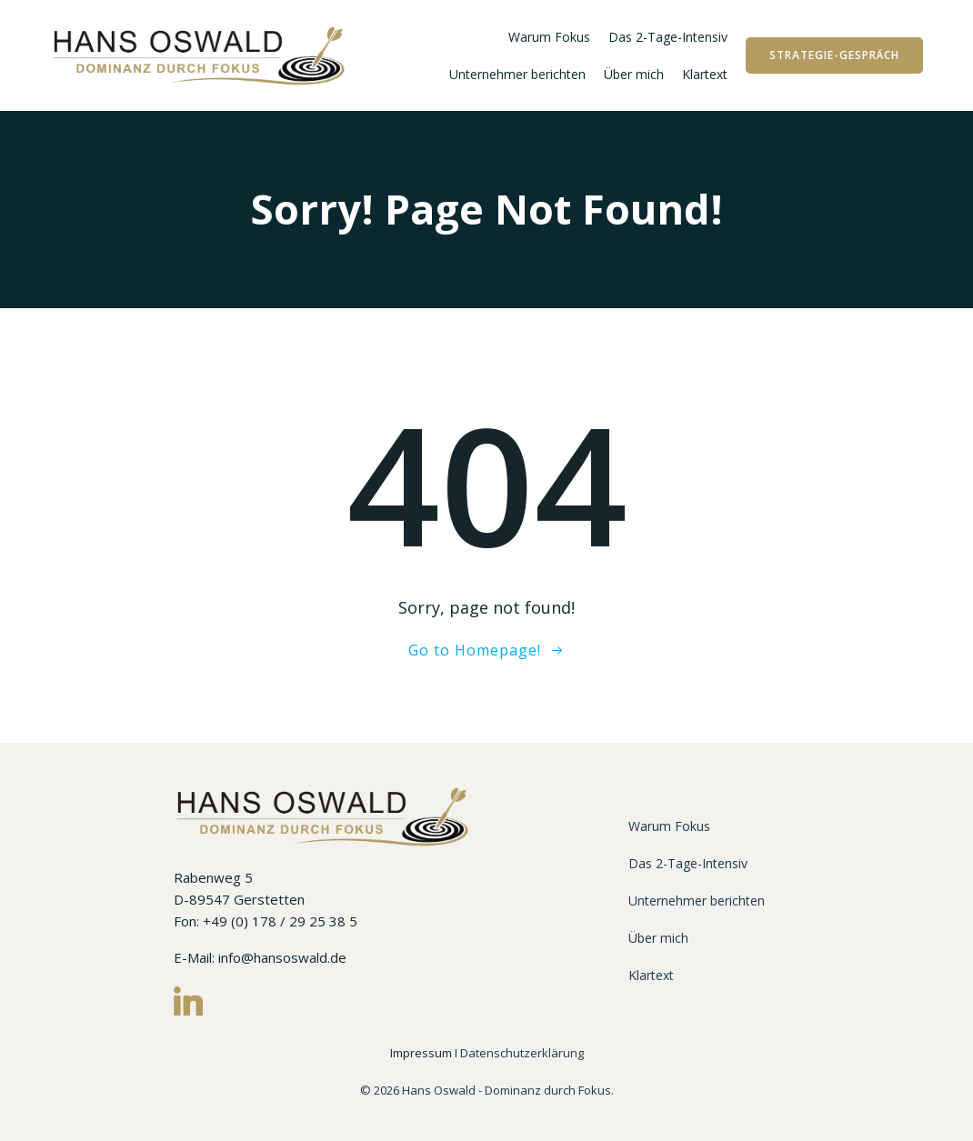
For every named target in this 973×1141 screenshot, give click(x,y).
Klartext (704, 74)
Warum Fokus (549, 36)
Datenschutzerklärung (522, 1053)
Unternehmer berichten (517, 74)
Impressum (422, 1053)
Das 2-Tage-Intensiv (667, 36)
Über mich (634, 74)
